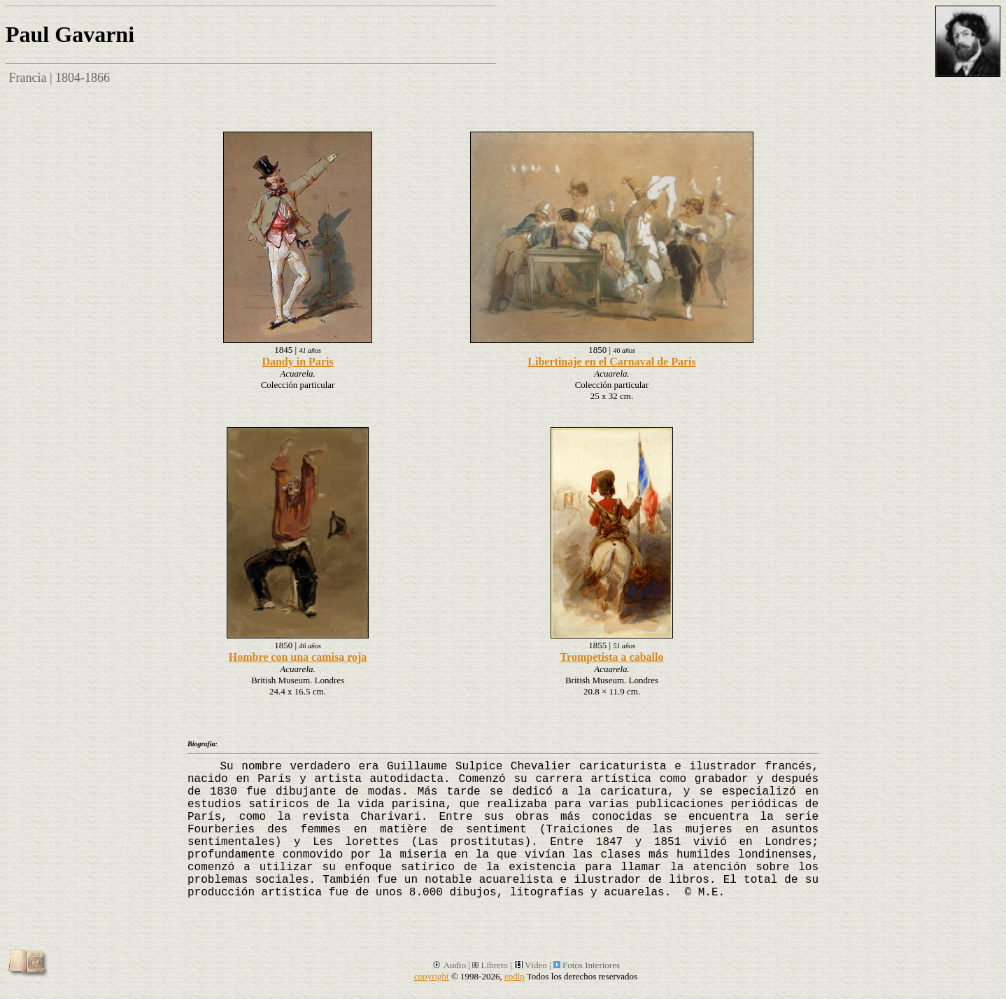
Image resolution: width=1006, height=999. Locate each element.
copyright (431, 976)
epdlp (514, 976)
